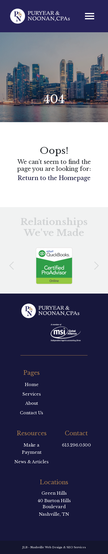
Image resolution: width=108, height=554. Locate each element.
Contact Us (31, 412)
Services (31, 394)
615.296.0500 (76, 445)
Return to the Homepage (54, 178)
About (31, 403)
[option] (54, 265)
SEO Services (76, 547)
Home (32, 384)
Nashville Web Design (46, 547)
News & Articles (31, 461)
